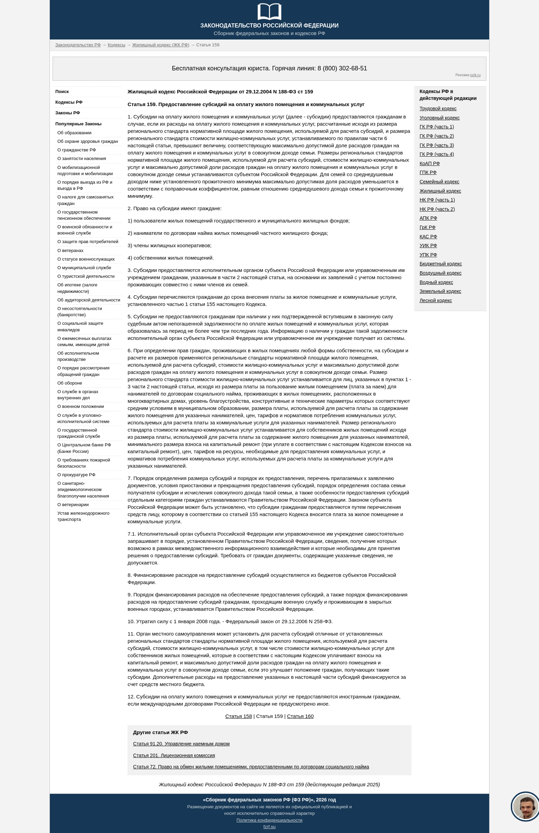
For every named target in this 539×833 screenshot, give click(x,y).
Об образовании (74, 132)
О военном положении (80, 406)
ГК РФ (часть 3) (437, 145)
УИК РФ (428, 245)
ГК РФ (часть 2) (437, 136)
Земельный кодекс (440, 291)
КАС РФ (428, 236)
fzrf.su (269, 826)
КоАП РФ (430, 163)
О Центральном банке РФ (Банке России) (84, 448)
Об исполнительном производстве (78, 356)
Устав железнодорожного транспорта (83, 516)
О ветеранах (70, 250)
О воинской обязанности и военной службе (84, 230)
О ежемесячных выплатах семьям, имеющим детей (84, 341)
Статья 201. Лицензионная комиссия (174, 755)
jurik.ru (475, 75)
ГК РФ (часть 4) (437, 154)
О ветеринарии (73, 504)
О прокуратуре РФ (76, 474)
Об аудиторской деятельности (88, 300)
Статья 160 (300, 716)
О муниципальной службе (84, 267)
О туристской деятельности (85, 276)
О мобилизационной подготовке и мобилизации (85, 170)
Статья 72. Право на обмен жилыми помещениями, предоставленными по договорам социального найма (251, 766)
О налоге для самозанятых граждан (85, 200)
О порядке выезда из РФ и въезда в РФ (84, 185)
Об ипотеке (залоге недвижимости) (77, 288)
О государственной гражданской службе (78, 433)
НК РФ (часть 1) (437, 200)
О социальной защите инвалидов (80, 326)
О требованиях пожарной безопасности (83, 463)
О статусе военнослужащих (86, 259)
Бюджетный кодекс (441, 263)
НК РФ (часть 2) (437, 209)
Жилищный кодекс (440, 191)
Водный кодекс (436, 282)
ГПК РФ (428, 172)
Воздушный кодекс (441, 273)
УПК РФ (428, 255)
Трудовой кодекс (438, 108)
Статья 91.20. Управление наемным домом (181, 743)
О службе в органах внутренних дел (77, 394)
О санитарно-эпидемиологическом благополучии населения (83, 489)
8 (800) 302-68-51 (342, 68)
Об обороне (69, 383)
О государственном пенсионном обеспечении (83, 215)
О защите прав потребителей (87, 241)
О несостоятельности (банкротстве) (79, 311)
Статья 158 (238, 716)
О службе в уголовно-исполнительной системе (83, 418)
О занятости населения (81, 158)
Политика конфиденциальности (269, 820)
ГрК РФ (428, 227)
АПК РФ (428, 218)
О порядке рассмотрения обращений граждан (83, 371)
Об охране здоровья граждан (87, 141)
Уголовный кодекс (440, 118)
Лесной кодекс (436, 300)
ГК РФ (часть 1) (437, 126)
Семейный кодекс (440, 181)
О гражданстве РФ (76, 149)
